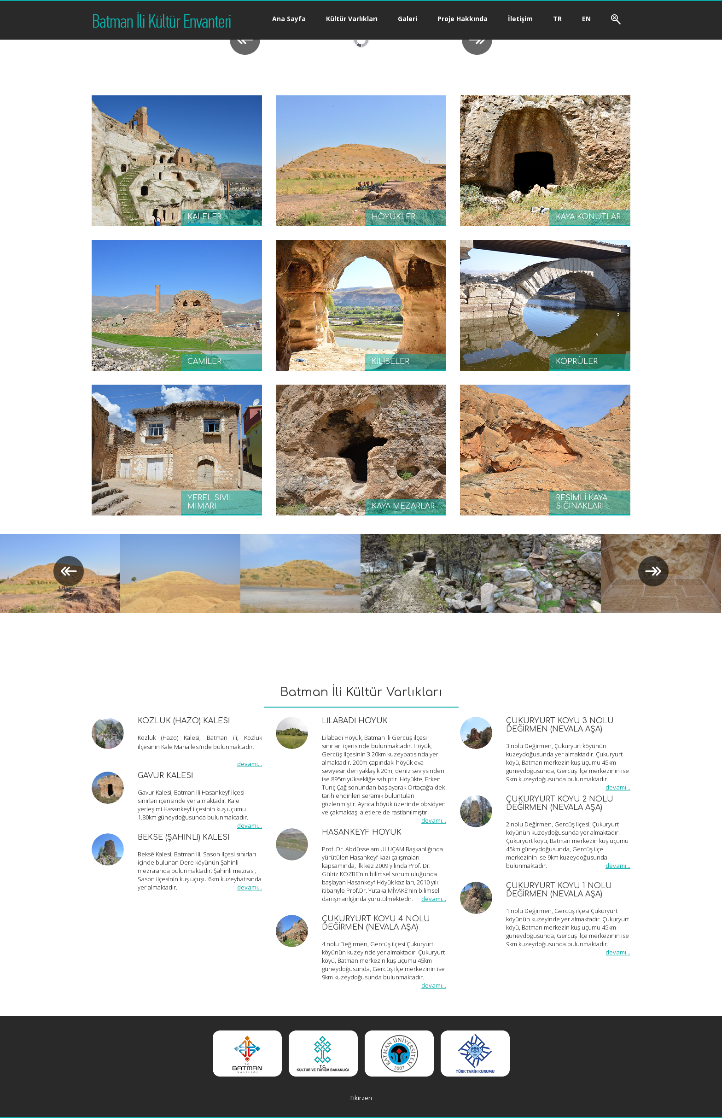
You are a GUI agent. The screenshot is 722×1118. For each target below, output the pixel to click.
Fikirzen (361, 1098)
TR (557, 18)
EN (586, 18)
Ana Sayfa (289, 18)
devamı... (249, 764)
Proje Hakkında (462, 18)
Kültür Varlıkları (352, 18)
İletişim (520, 18)
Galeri (407, 18)
